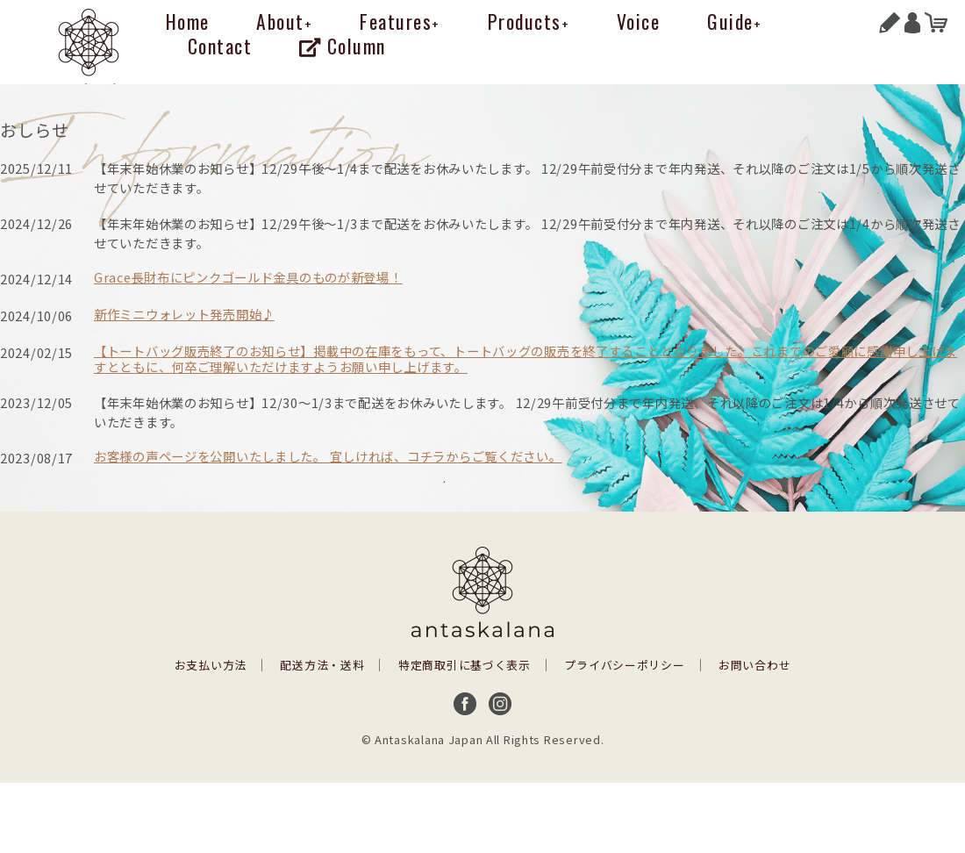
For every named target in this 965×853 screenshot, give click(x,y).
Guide (734, 21)
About (284, 21)
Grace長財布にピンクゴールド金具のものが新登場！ (248, 277)
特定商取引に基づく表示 (464, 664)
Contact (220, 46)
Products (529, 21)
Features (400, 21)
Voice (639, 21)
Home (188, 21)
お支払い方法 (211, 664)
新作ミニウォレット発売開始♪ (184, 314)
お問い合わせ (754, 664)
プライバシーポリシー (624, 664)
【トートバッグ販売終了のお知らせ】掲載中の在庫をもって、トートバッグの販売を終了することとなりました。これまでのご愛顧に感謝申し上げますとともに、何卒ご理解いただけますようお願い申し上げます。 (525, 358)
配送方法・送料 (322, 664)
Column (342, 46)
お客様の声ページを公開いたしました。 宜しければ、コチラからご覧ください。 (328, 456)
